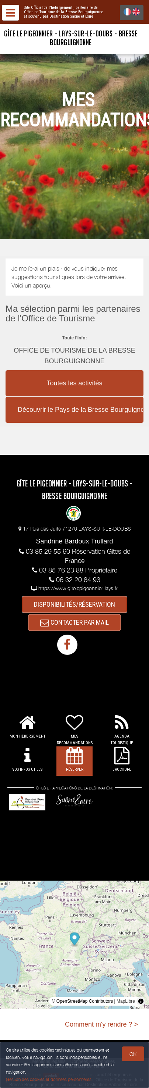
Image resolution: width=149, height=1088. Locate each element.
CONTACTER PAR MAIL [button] (74, 622)
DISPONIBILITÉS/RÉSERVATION (74, 604)
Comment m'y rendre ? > (101, 1024)
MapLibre (126, 1001)
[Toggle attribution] (140, 1001)
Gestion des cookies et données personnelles (48, 1079)
